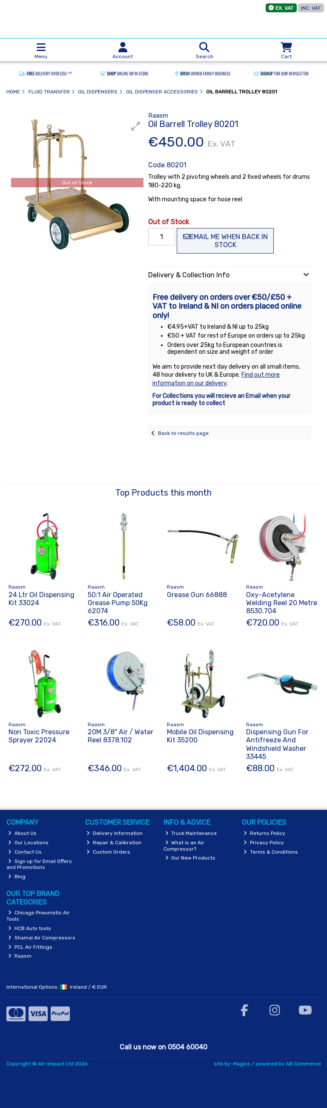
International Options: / (56, 987)
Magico (241, 1064)
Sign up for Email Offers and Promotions (39, 864)
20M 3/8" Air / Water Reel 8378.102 (120, 736)
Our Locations (28, 843)
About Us (22, 833)
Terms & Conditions (271, 852)
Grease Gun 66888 (197, 595)
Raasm (20, 956)
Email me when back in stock (225, 241)
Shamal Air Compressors (41, 938)
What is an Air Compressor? (184, 845)
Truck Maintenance (191, 833)
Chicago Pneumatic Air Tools (38, 916)
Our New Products (190, 858)
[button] (136, 126)
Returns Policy (264, 833)
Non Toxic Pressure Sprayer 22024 (39, 736)
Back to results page (183, 433)
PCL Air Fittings (30, 947)
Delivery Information (114, 833)
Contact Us (25, 852)
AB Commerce (303, 1064)
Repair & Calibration (113, 843)
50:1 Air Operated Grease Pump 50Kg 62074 (118, 603)
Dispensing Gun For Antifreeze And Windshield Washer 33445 (277, 744)
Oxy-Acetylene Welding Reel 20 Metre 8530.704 (281, 603)
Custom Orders (108, 852)
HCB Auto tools (29, 928)
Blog (17, 877)
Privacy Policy (264, 843)
